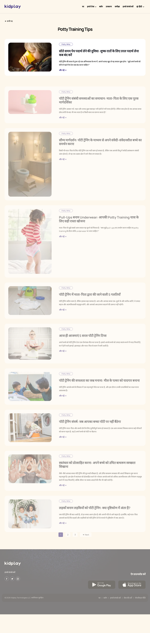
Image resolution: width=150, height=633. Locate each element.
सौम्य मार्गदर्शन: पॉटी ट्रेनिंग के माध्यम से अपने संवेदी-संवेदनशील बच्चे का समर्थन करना (100, 148)
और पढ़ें (63, 70)
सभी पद (9, 21)
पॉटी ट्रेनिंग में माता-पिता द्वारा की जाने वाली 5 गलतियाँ (89, 300)
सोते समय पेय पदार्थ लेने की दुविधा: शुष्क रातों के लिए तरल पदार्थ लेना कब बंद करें (99, 53)
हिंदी (139, 6)
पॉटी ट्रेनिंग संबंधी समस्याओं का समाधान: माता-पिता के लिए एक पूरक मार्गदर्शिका (98, 106)
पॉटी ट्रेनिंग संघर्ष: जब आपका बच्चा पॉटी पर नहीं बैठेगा (90, 427)
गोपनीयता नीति (140, 597)
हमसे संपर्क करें (128, 6)
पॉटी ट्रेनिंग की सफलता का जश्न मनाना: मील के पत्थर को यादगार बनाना (99, 386)
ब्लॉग (101, 6)
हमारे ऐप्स (90, 6)
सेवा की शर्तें (128, 597)
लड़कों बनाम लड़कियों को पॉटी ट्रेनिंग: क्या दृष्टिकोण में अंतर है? (94, 514)
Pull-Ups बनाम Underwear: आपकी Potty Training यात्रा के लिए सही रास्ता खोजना (99, 225)
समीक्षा (117, 6)
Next (85, 534)
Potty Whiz (66, 44)
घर (83, 6)
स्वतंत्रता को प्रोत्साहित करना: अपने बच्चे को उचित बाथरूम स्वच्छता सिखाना (97, 471)
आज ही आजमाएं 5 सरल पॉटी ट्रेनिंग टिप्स (82, 341)
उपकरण (109, 6)
